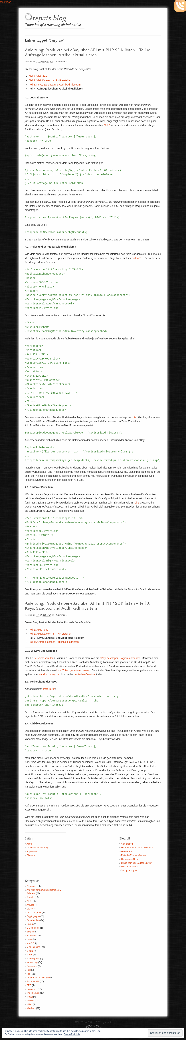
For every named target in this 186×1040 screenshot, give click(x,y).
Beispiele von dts (43, 658)
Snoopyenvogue (129, 870)
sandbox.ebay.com (49, 674)
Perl (29, 970)
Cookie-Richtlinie (72, 1034)
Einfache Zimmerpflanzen (133, 855)
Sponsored (32, 989)
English (30, 931)
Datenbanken (33, 920)
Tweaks (30, 1000)
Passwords (32, 966)
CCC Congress (34, 912)
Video (29, 1004)
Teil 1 (136, 502)
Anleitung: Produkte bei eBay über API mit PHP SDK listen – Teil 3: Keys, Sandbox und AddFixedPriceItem (87, 606)
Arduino (30, 905)
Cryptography (33, 916)
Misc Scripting (33, 947)
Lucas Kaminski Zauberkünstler (136, 863)
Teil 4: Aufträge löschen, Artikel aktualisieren (54, 641)
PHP (29, 974)
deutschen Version (84, 674)
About (29, 844)
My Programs (33, 958)
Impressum (32, 851)
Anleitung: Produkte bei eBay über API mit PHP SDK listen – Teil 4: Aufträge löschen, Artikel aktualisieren (87, 52)
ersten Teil (137, 258)
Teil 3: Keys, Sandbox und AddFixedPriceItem (54, 84)
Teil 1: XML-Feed (38, 76)
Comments (62, 61)
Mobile (30, 951)
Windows (31, 1008)
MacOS (30, 943)
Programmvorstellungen (38, 977)
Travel (30, 997)
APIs (29, 901)
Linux (29, 939)
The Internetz (33, 993)
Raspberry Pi (33, 981)
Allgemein (31, 886)
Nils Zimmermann (129, 866)
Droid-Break (127, 851)
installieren (49, 688)
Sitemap (31, 855)
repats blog (49, 18)
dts (134, 417)
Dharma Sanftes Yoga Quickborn (137, 847)
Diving (30, 924)
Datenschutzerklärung (37, 847)
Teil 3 (107, 125)
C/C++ (30, 908)
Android (30, 897)
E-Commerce (33, 928)
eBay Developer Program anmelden (120, 658)
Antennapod (127, 844)
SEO (29, 985)
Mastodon (5, 2)
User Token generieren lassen (73, 670)
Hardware (31, 935)
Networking (32, 962)
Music (29, 954)
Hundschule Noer (129, 859)
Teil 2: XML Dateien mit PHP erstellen (50, 80)
